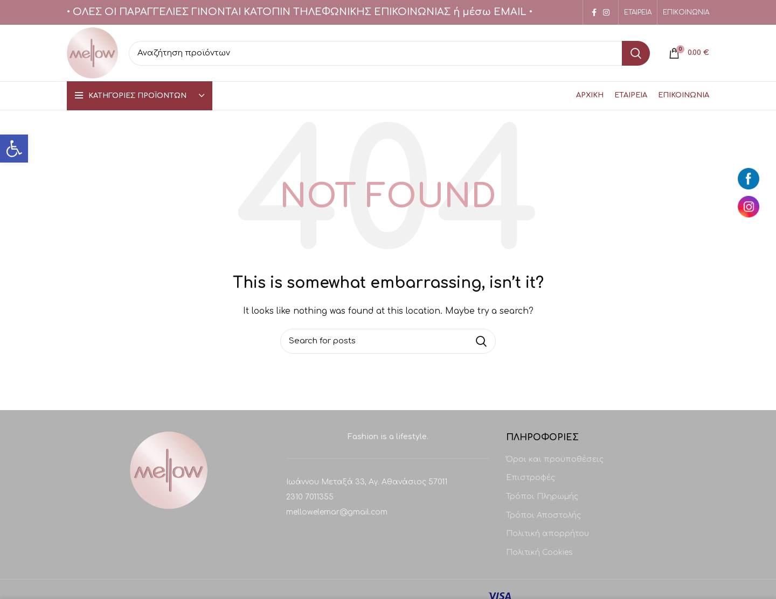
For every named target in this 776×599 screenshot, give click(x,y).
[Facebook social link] (594, 12)
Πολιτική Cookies (539, 552)
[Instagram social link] (606, 12)
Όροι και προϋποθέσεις (555, 459)
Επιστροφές (530, 478)
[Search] (389, 53)
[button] (14, 149)
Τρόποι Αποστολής (543, 515)
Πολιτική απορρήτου (547, 534)
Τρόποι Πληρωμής (542, 496)
